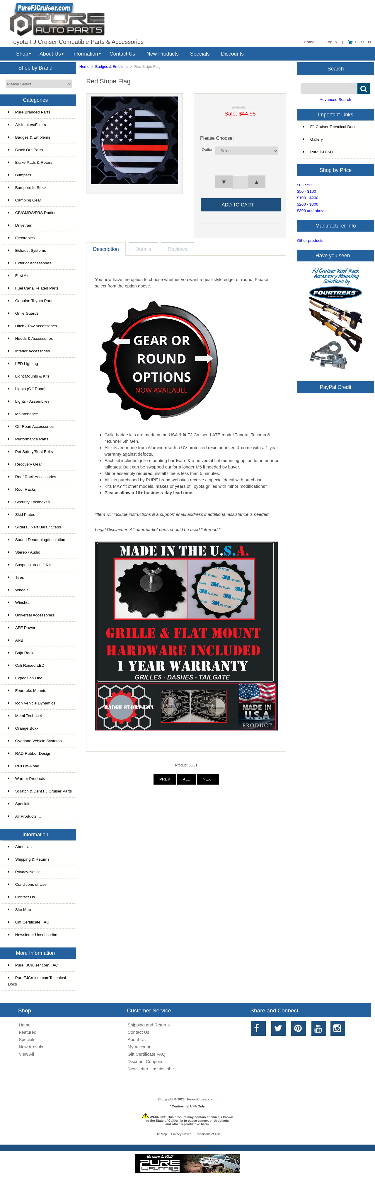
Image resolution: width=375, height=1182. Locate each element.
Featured (27, 1032)
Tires (16, 577)
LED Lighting (23, 363)
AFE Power (21, 628)
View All (26, 1054)
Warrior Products (26, 778)
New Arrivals (31, 1046)
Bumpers (19, 175)
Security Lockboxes (29, 502)
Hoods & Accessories (30, 338)
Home (309, 42)
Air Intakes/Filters (27, 125)
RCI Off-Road (23, 766)
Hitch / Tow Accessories (32, 326)
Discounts (232, 54)
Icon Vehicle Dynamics (31, 703)
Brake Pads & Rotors (30, 162)
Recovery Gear (25, 464)
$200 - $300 (307, 204)
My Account (139, 1046)
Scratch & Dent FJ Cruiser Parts (40, 791)
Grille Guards (23, 313)
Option (207, 149)
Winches (19, 602)
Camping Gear (24, 200)
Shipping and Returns (149, 1024)
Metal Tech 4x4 (25, 716)
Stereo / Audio (24, 552)
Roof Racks (22, 489)
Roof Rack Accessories (32, 477)
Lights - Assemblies (29, 401)
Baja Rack (20, 653)
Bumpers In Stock (27, 187)
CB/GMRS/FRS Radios (32, 213)
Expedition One (25, 678)
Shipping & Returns (29, 859)
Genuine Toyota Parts (30, 301)
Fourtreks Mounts (27, 690)
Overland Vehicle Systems (35, 741)
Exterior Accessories (29, 263)
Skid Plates (21, 514)
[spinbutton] (240, 182)
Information (85, 54)
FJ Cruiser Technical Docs (330, 127)
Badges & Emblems (111, 66)
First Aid (19, 275)
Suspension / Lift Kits (30, 565)
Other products (310, 240)
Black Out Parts (25, 150)
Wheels (18, 590)
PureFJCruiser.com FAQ (33, 965)
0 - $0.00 (359, 42)
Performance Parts (28, 439)
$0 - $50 (304, 185)
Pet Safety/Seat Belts (30, 451)
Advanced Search (335, 99)
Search (336, 68)
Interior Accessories (29, 351)
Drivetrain (20, 225)
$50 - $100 (306, 191)
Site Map (19, 909)
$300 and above (311, 211)
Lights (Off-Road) (27, 389)
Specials (200, 54)
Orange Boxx (23, 728)
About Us (50, 54)
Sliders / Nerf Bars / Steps (34, 527)
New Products (162, 54)
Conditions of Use (27, 884)
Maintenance (23, 414)
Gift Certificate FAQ (29, 922)
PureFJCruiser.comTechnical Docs (37, 981)
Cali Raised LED (26, 665)
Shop (22, 54)
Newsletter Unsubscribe (32, 935)
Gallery (313, 139)
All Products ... (24, 816)
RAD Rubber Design (29, 753)
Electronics (21, 238)
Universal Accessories (31, 615)
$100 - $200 (307, 198)
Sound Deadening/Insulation (36, 539)
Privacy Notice (24, 872)
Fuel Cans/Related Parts (33, 288)
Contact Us (122, 54)
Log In (331, 42)
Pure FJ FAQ (318, 152)
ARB (15, 640)
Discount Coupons (145, 1061)
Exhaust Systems (27, 250)
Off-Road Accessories (31, 426)
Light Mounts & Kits (29, 376)
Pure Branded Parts (29, 112)
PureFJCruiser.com (200, 1099)
